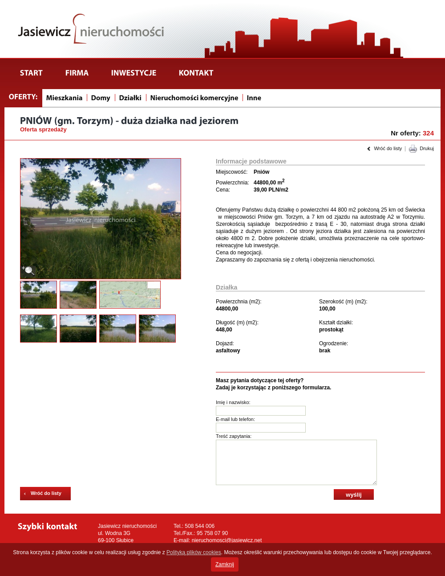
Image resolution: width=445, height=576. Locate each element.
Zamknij (224, 564)
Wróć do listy (388, 148)
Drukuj (427, 148)
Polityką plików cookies (193, 552)
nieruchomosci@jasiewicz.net (227, 540)
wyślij (353, 494)
